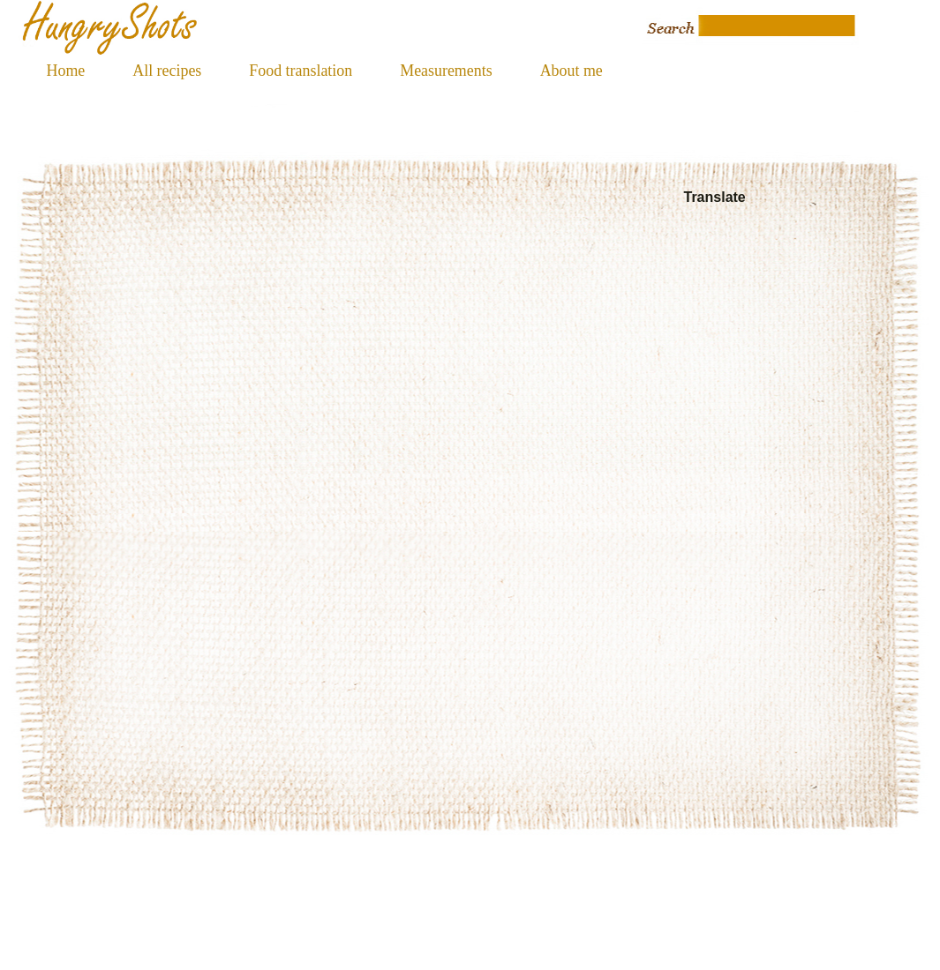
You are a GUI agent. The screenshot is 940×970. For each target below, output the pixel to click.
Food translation (300, 70)
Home (66, 70)
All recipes (166, 70)
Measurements (446, 70)
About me (571, 70)
